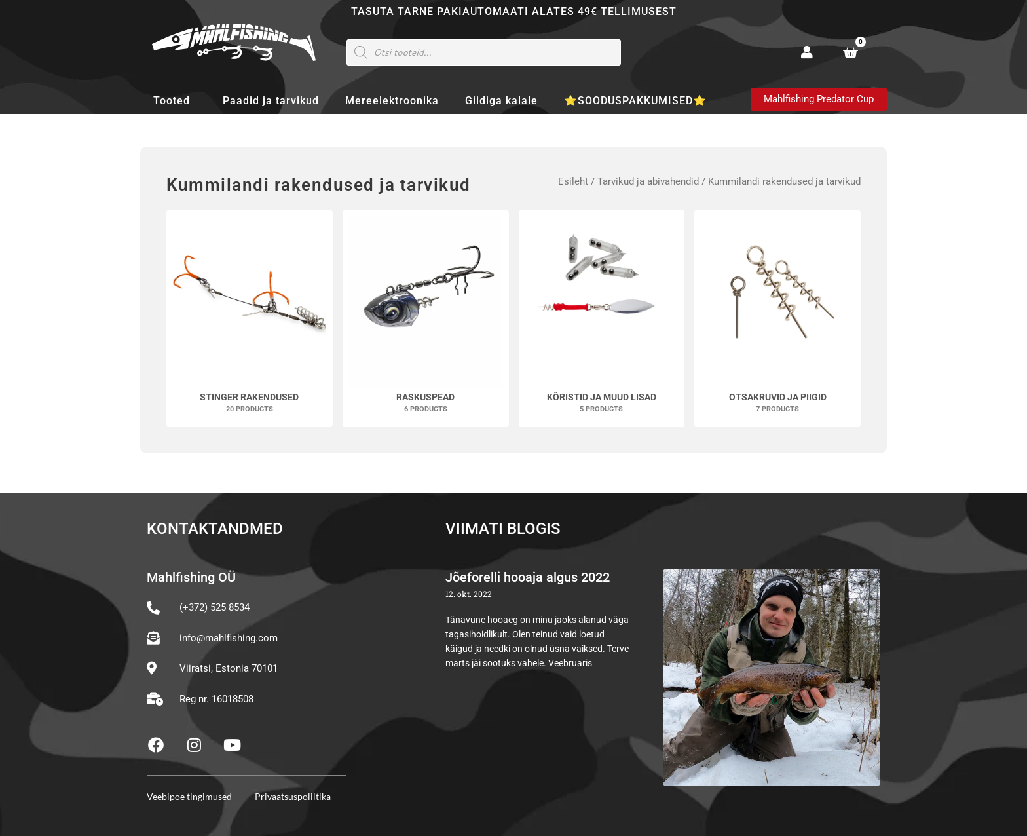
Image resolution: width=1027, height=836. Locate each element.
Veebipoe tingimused (189, 796)
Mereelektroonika (392, 100)
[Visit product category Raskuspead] (425, 318)
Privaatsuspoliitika (293, 796)
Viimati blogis (503, 529)
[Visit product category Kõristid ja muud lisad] (602, 318)
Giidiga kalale (501, 100)
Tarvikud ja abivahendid (648, 181)
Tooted (174, 100)
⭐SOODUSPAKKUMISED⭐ (635, 100)
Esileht (573, 181)
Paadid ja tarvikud (271, 100)
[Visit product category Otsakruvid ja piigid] (777, 318)
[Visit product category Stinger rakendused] (249, 318)
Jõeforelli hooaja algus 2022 (527, 577)
